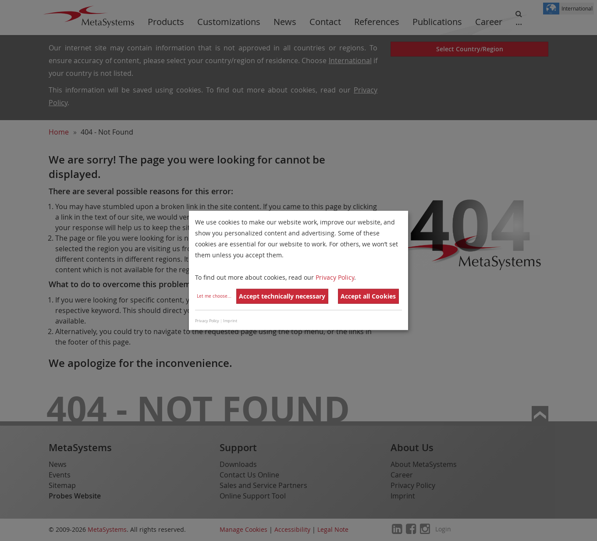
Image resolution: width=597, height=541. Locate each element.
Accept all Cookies (368, 296)
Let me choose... (214, 296)
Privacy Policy (335, 277)
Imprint (230, 321)
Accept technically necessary (282, 296)
